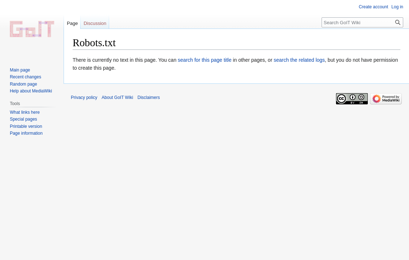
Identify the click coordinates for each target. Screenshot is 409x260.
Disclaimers (149, 97)
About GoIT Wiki (117, 97)
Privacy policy (84, 97)
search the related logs (299, 60)
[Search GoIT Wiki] (362, 22)
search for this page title (205, 60)
